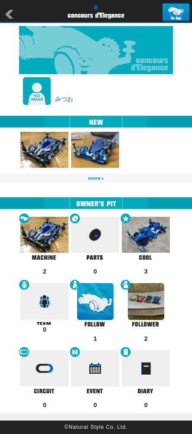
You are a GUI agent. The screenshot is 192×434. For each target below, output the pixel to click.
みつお (64, 98)
